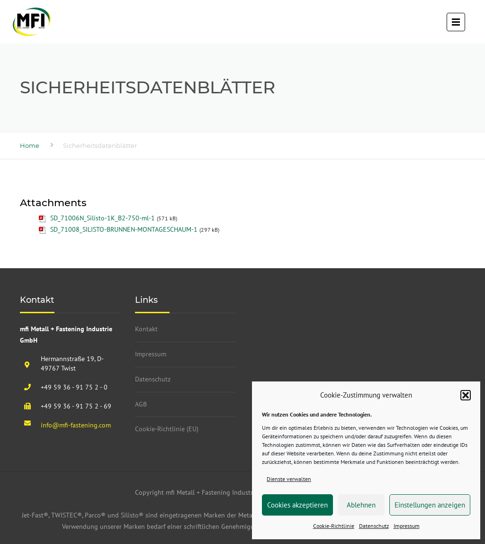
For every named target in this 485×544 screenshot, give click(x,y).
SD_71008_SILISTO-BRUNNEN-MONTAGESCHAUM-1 (124, 229)
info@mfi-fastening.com (76, 425)
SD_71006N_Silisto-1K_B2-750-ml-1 (102, 218)
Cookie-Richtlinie (333, 525)
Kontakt (146, 329)
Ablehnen (361, 504)
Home (29, 145)
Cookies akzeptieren (297, 504)
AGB (141, 404)
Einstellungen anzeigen (430, 504)
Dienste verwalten (289, 478)
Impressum (407, 525)
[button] (465, 395)
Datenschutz (374, 525)
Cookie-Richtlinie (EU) (166, 429)
